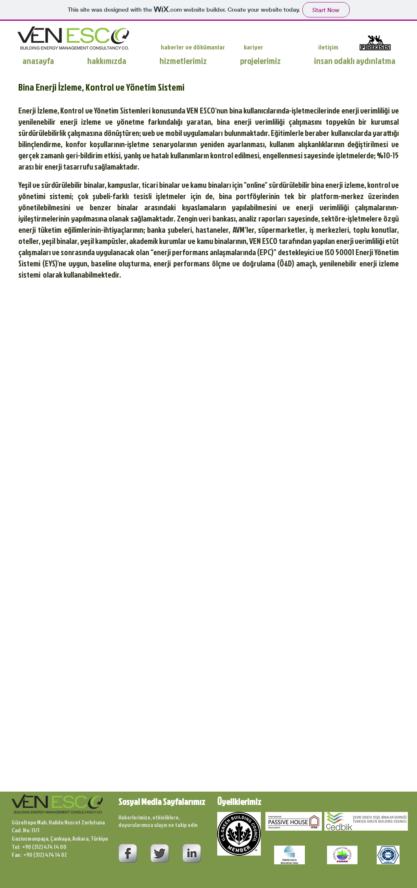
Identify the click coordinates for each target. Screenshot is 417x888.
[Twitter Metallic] (159, 853)
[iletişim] (328, 47)
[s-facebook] (127, 853)
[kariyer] (256, 47)
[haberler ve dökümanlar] (196, 47)
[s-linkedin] (191, 853)
